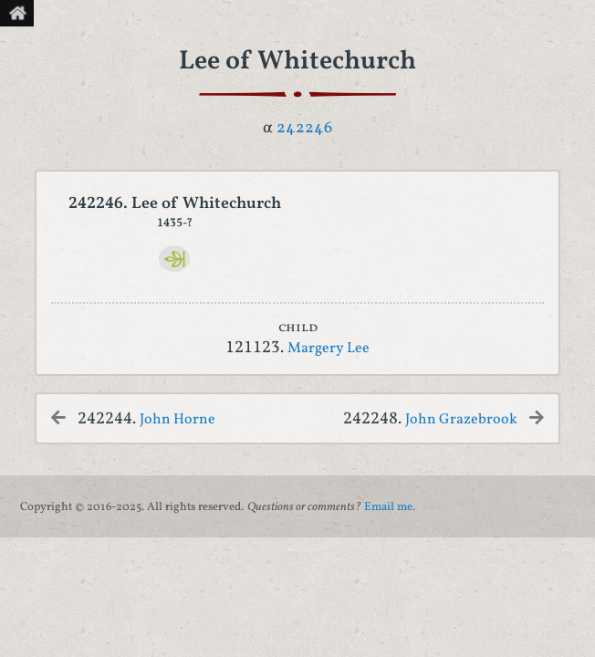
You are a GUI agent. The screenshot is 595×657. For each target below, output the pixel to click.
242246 (304, 128)
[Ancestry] (175, 258)
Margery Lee (328, 349)
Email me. (389, 507)
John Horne (177, 420)
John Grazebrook (461, 420)
